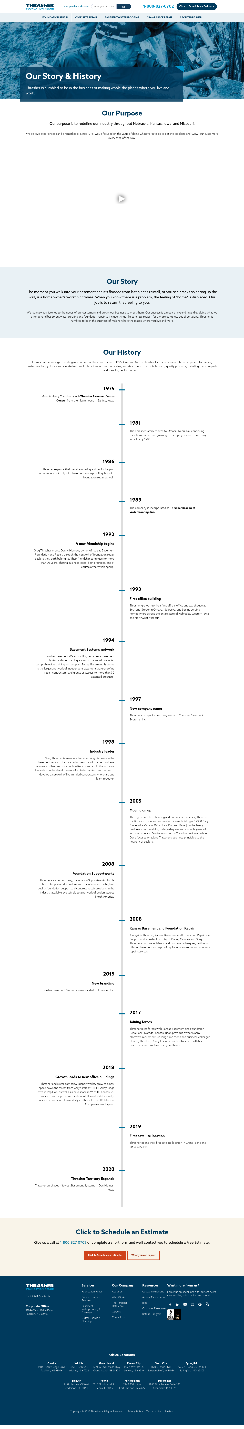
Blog (144, 1303)
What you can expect (143, 1255)
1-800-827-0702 (73, 1243)
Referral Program (151, 1314)
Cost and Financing (153, 1292)
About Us (117, 1292)
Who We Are (119, 1297)
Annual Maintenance (154, 1297)
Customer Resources (154, 1308)
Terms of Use (153, 1411)
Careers (116, 1312)
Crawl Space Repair (159, 17)
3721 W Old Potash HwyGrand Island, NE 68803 (106, 1367)
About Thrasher (191, 17)
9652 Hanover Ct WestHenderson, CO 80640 (76, 1385)
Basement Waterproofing (122, 17)
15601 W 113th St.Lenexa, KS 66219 (134, 1367)
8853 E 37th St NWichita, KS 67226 (79, 1367)
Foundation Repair (55, 17)
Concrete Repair (86, 17)
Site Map (169, 1411)
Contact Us (118, 1317)
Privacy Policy (135, 1411)
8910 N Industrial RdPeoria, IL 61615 (104, 1385)
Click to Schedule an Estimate (196, 6)
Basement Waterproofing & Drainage (91, 1309)
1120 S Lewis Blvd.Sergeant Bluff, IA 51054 (161, 1367)
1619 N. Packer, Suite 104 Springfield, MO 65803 (192, 1367)
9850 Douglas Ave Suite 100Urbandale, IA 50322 (164, 1385)
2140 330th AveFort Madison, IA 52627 (132, 1385)
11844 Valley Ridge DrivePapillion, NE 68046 (51, 1367)
